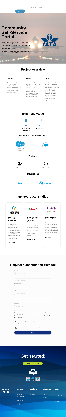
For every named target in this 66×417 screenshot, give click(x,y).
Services (32, 3)
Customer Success (43, 3)
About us (23, 3)
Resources (33, 7)
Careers (41, 7)
